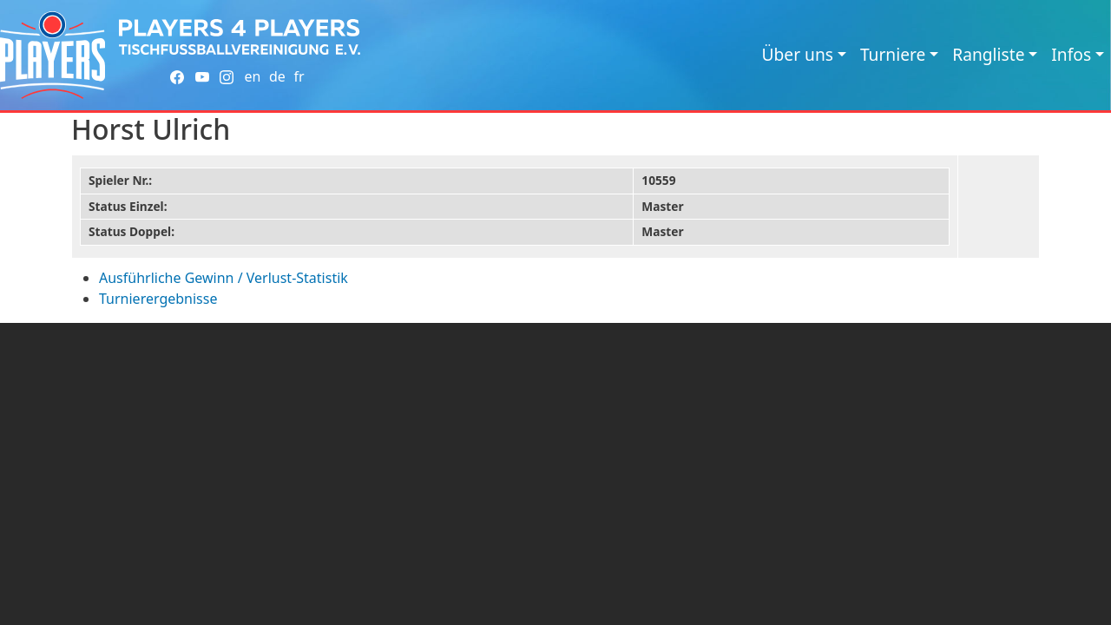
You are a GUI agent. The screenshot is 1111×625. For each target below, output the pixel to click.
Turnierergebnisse (158, 298)
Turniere (892, 54)
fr (298, 76)
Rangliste (988, 54)
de (277, 76)
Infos (1071, 54)
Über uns (797, 54)
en (252, 76)
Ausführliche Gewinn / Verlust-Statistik (223, 277)
